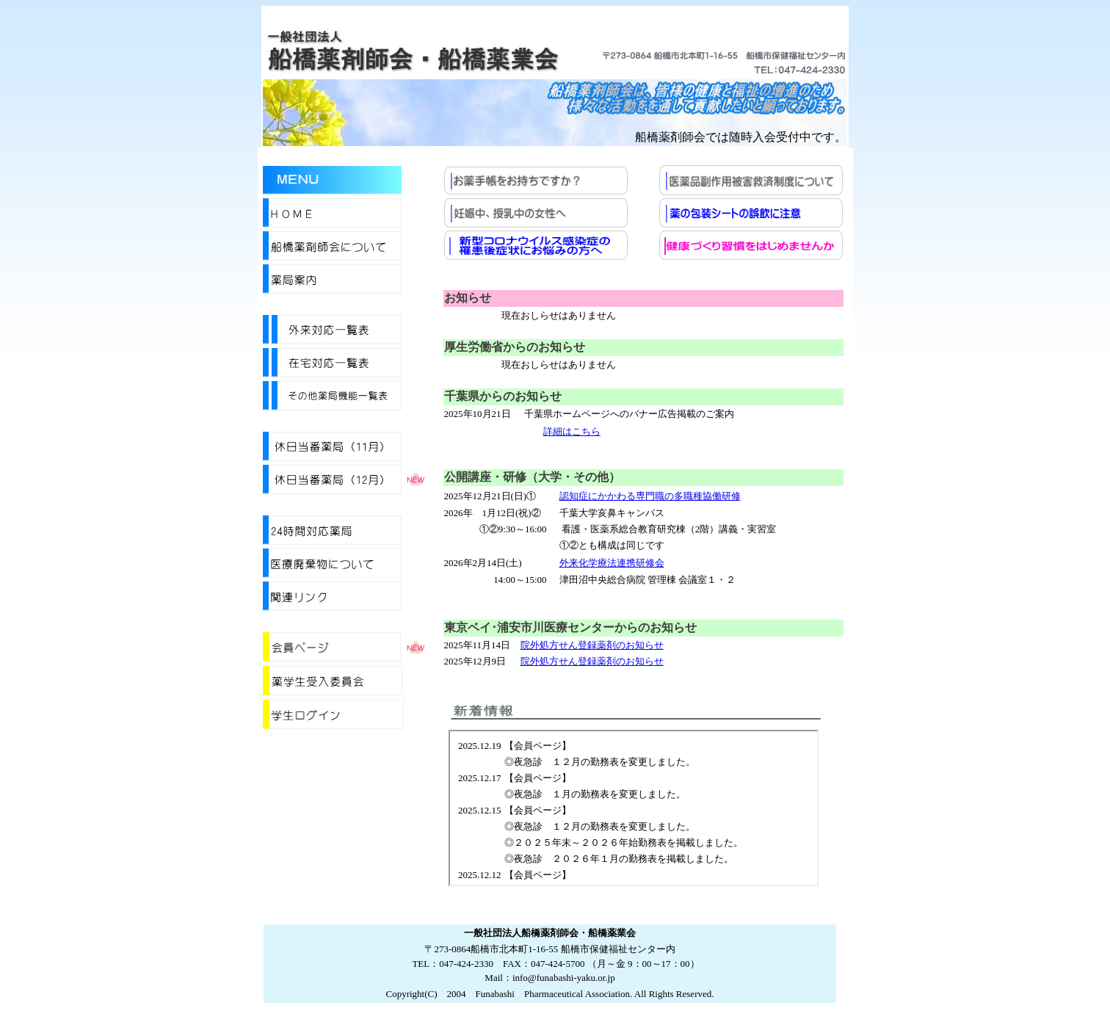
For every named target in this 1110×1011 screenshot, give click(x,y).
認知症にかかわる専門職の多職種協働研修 (650, 495)
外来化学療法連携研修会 (611, 562)
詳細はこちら (572, 431)
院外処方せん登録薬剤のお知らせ (592, 645)
